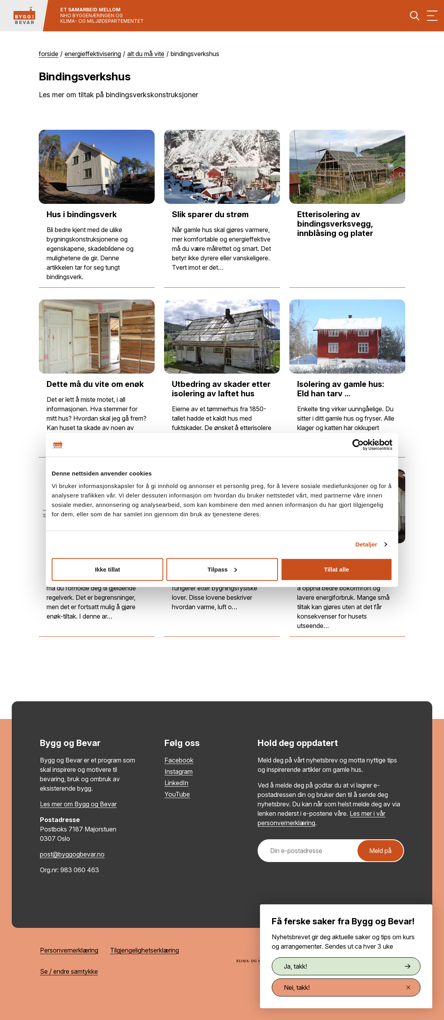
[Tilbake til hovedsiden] (24, 15)
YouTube (177, 794)
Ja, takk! (347, 966)
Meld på (380, 851)
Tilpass (222, 569)
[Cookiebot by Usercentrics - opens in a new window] (358, 445)
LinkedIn (176, 783)
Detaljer (366, 544)
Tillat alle (336, 569)
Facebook (178, 760)
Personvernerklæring (69, 950)
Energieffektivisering (93, 54)
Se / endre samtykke (69, 971)
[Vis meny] (432, 16)
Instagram (178, 771)
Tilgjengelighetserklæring (144, 950)
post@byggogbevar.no (72, 854)
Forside (48, 54)
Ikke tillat (107, 569)
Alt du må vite (145, 54)
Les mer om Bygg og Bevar (78, 804)
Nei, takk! (347, 987)
